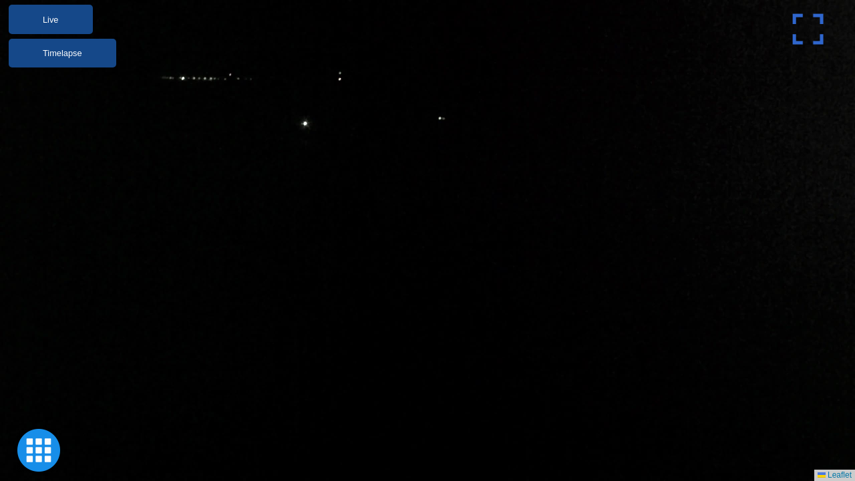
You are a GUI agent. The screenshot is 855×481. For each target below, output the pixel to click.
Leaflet (835, 475)
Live (50, 20)
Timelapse (62, 53)
